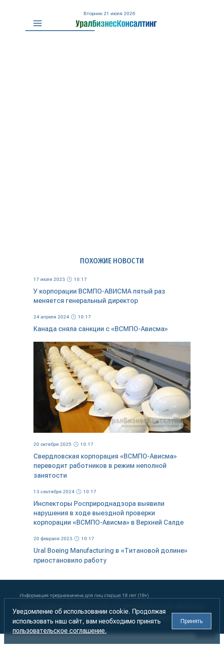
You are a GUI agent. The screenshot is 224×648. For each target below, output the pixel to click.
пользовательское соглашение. (59, 631)
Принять (191, 621)
